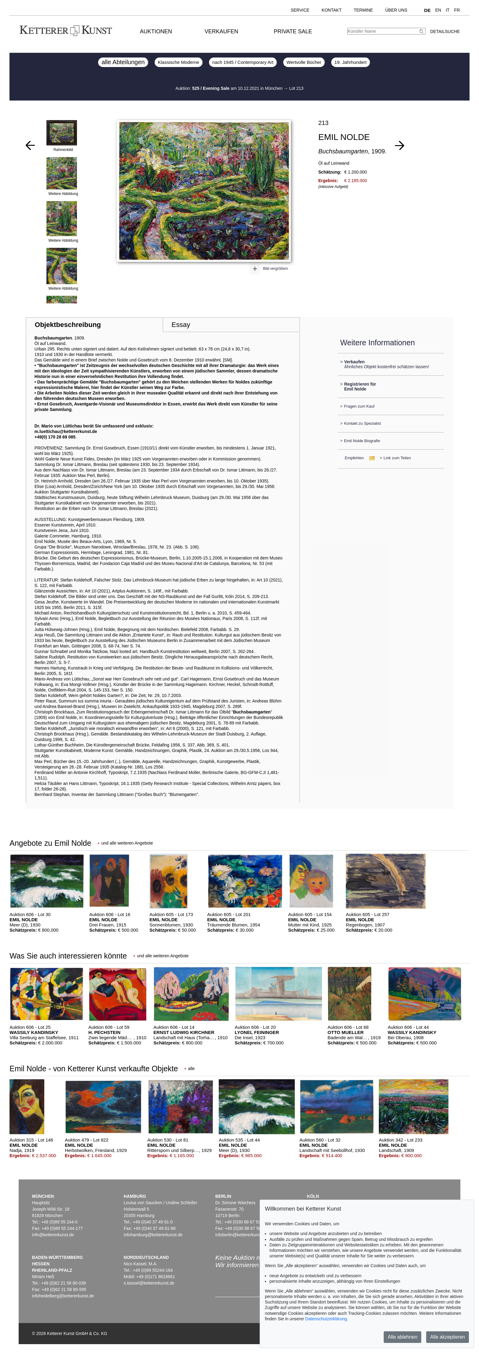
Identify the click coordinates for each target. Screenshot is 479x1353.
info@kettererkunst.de (53, 1234)
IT (447, 10)
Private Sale (293, 31)
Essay (180, 324)
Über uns (396, 10)
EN (438, 10)
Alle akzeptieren (447, 1337)
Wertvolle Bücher (304, 62)
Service (300, 10)
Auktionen (156, 31)
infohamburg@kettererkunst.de (153, 1234)
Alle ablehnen (402, 1337)
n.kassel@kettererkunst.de (149, 1283)
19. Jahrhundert (351, 62)
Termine (363, 10)
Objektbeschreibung (68, 324)
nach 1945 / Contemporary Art (242, 62)
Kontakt (332, 10)
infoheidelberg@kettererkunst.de (63, 1295)
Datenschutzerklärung (326, 1318)
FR (457, 10)
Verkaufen (221, 31)
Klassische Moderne (178, 62)
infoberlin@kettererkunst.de (241, 1234)
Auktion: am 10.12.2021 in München (230, 88)
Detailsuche (445, 31)
